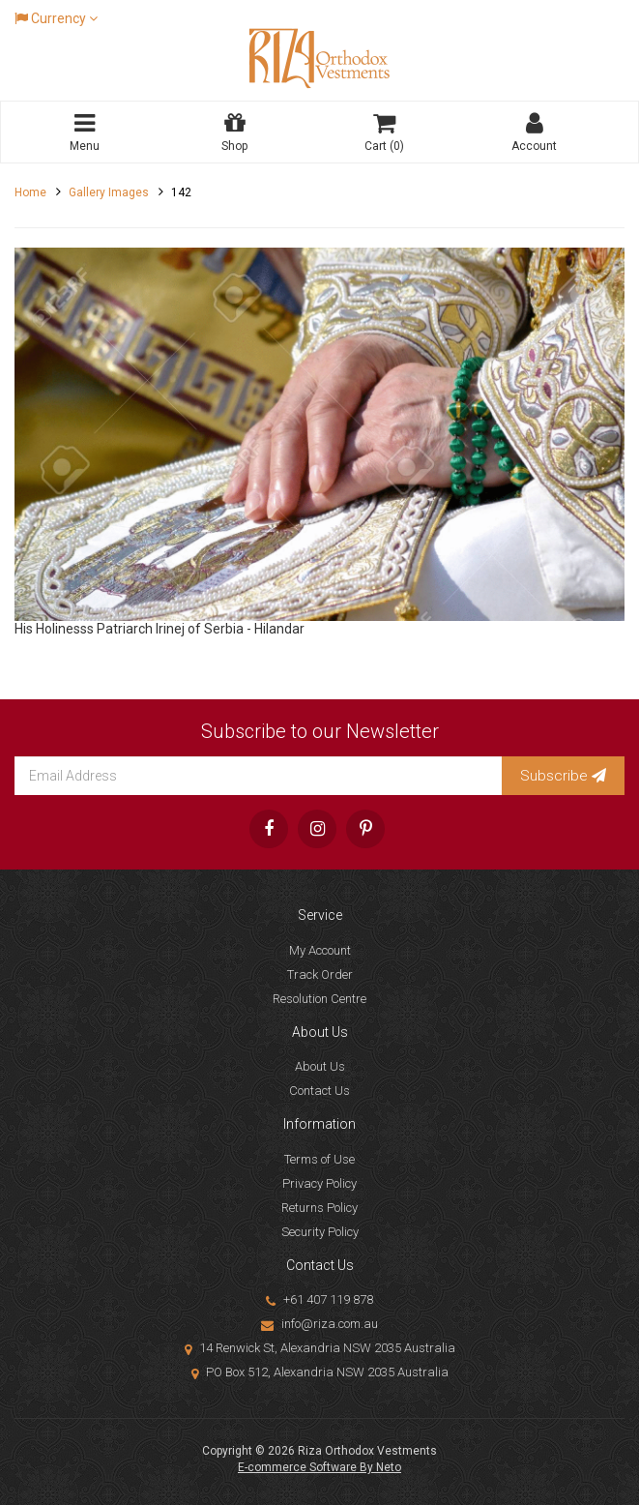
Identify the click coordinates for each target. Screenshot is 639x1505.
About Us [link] (320, 1066)
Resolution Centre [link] (319, 998)
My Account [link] (320, 950)
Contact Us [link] (319, 1090)
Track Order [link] (320, 974)
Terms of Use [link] (319, 1159)
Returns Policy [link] (319, 1207)
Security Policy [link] (320, 1232)
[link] (268, 829)
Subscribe (563, 775)
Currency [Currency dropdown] (56, 18)
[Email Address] (258, 775)
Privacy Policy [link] (319, 1183)
